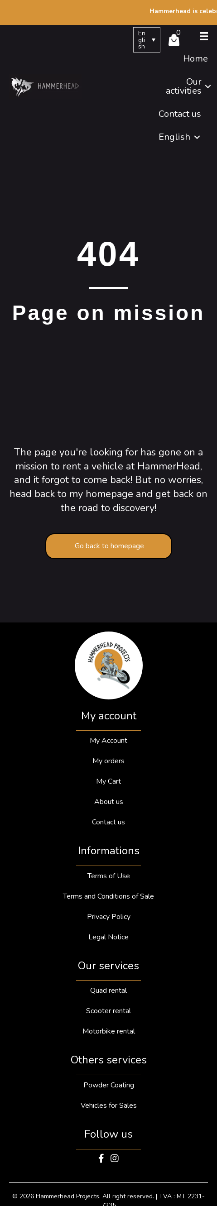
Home (195, 59)
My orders (108, 761)
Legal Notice (108, 937)
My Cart (108, 781)
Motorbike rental (108, 1031)
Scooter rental (108, 1011)
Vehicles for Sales (109, 1105)
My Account (108, 741)
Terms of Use (108, 876)
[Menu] (204, 36)
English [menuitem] (141, 40)
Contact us (180, 114)
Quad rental (108, 990)
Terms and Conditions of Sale (108, 896)
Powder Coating (108, 1085)
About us (108, 802)
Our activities (184, 86)
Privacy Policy (108, 917)
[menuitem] (146, 40)
